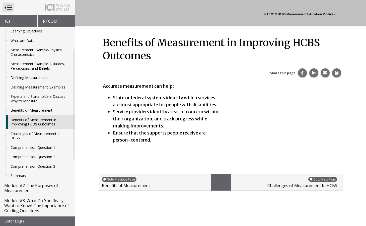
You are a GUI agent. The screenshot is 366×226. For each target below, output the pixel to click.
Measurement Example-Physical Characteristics (36, 29)
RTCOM (50, 21)
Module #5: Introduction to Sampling (29, 216)
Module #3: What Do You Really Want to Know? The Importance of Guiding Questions (36, 183)
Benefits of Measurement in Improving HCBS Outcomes (33, 99)
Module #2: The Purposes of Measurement (31, 165)
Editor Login (14, 221)
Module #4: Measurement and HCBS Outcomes (32, 201)
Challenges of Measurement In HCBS (35, 113)
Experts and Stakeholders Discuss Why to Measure (38, 76)
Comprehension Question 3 (33, 144)
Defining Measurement (29, 55)
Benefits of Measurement (31, 87)
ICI (7, 21)
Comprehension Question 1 (33, 125)
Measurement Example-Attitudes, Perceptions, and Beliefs (38, 43)
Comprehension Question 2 (33, 134)
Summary (18, 153)
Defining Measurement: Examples (38, 64)
